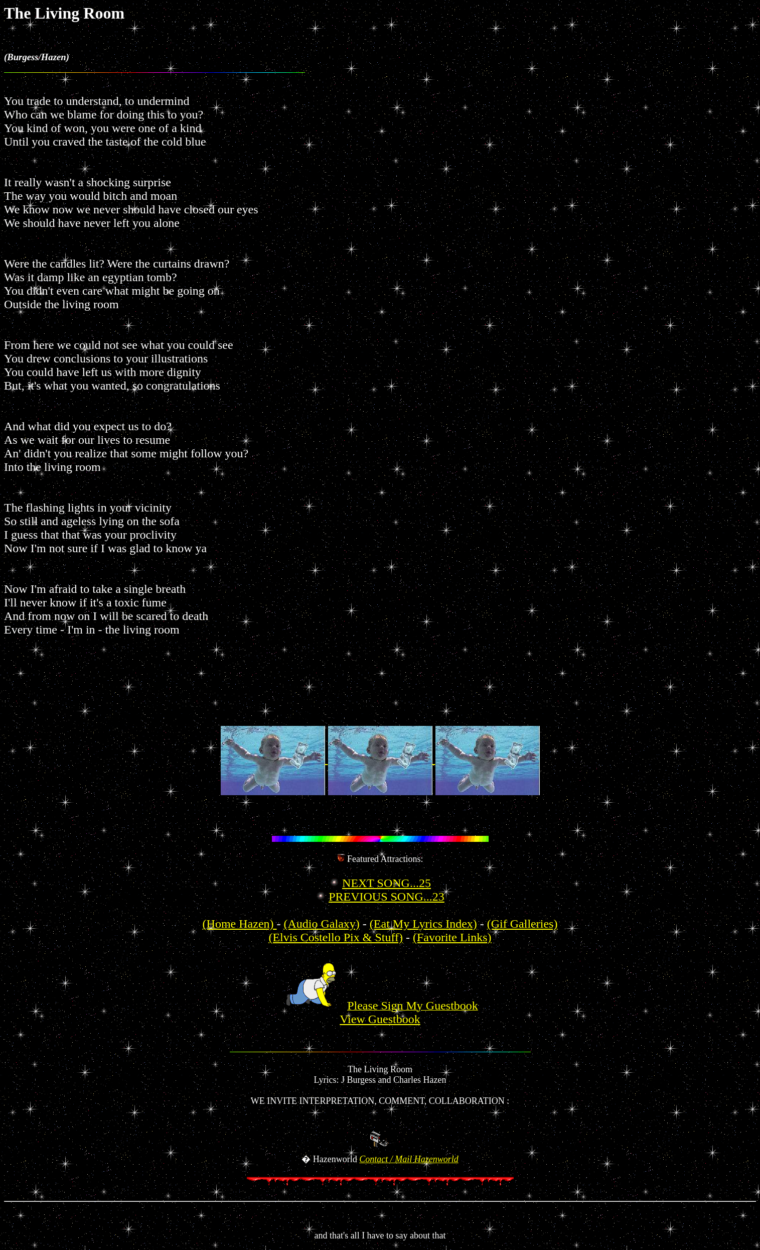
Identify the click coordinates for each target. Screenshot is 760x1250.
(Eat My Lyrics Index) (423, 923)
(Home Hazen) (240, 923)
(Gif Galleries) (522, 923)
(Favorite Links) (452, 937)
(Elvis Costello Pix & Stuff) (335, 937)
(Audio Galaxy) (322, 923)
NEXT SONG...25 (386, 883)
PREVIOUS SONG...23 (386, 896)
